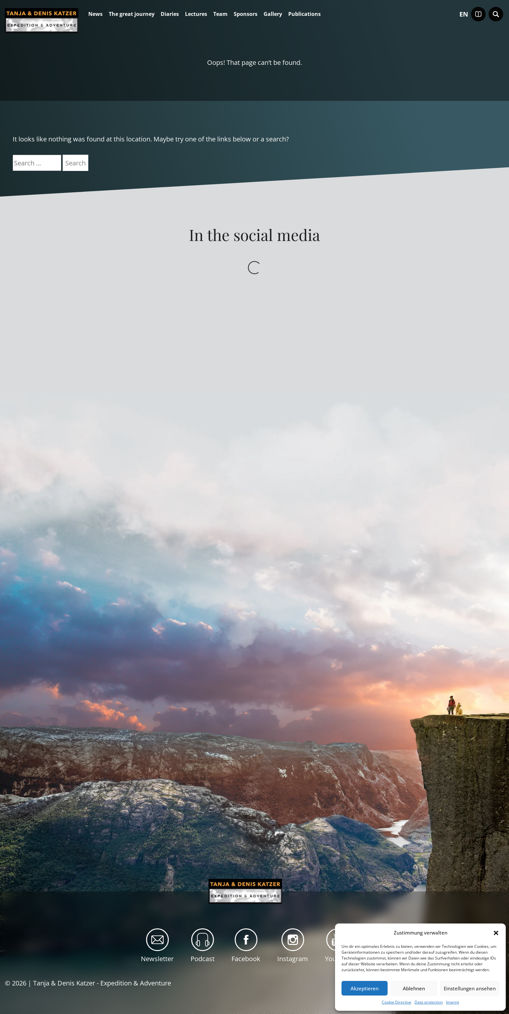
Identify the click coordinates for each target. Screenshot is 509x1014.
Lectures (196, 14)
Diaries (170, 14)
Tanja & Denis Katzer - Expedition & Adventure (102, 983)
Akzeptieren (365, 988)
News (95, 14)
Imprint (452, 1002)
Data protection (429, 1002)
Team (220, 14)
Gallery (273, 14)
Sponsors (245, 14)
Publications (304, 14)
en (463, 14)
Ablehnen (414, 988)
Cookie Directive (396, 1002)
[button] (496, 933)
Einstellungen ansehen (470, 988)
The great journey (132, 14)
